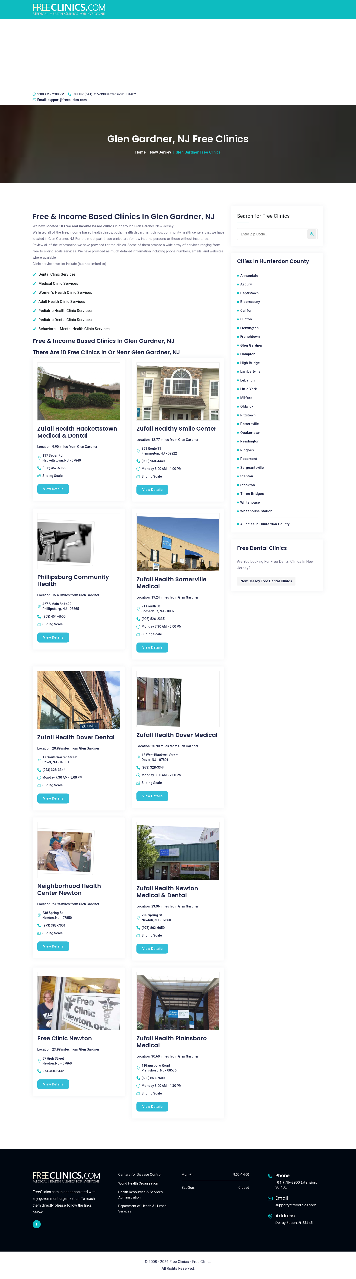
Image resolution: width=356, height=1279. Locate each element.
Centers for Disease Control (139, 1174)
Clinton (246, 319)
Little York (248, 389)
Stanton (246, 476)
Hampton (247, 354)
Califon (246, 310)
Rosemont (248, 459)
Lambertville (250, 371)
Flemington (249, 328)
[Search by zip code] (311, 234)
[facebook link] (37, 1224)
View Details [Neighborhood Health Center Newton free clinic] (53, 946)
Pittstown (248, 415)
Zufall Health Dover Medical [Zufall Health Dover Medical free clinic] (176, 735)
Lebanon (247, 380)
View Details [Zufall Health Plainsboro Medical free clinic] (152, 1107)
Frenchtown (250, 337)
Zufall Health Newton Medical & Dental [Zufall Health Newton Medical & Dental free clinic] (167, 892)
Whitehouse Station (256, 511)
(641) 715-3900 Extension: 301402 (110, 94)
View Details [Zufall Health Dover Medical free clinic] (152, 796)
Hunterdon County (284, 261)
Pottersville (249, 424)
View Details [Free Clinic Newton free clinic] (53, 1084)
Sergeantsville (252, 467)
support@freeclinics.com (67, 100)
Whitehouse (250, 502)
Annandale (249, 276)
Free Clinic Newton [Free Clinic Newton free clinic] (64, 1038)
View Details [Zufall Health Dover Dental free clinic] (53, 798)
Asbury (246, 284)
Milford (246, 398)
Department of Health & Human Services (142, 1208)
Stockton (247, 485)
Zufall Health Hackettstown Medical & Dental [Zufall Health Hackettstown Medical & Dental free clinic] (77, 432)
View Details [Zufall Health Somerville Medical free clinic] (152, 647)
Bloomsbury (250, 302)
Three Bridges (252, 494)
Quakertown (250, 433)
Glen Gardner (251, 345)
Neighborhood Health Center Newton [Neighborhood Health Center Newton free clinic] (69, 890)
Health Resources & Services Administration (140, 1194)
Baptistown (249, 293)
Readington (249, 441)
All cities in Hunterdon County (264, 524)
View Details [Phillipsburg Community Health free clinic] (53, 637)
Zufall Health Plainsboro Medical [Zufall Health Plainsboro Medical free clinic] (171, 1042)
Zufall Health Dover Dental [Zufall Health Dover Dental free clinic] (76, 737)
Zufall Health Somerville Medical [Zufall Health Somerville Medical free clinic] (171, 583)
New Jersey (160, 152)
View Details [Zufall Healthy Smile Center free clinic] (152, 490)
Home (140, 152)
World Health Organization (138, 1183)
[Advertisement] (178, 53)
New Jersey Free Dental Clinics (266, 581)
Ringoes (247, 450)
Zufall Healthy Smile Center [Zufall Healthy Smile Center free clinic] (176, 428)
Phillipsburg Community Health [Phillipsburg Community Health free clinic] (73, 581)
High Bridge (250, 363)
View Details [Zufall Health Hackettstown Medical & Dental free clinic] (53, 489)
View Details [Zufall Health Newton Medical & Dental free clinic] (152, 949)
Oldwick (246, 406)
